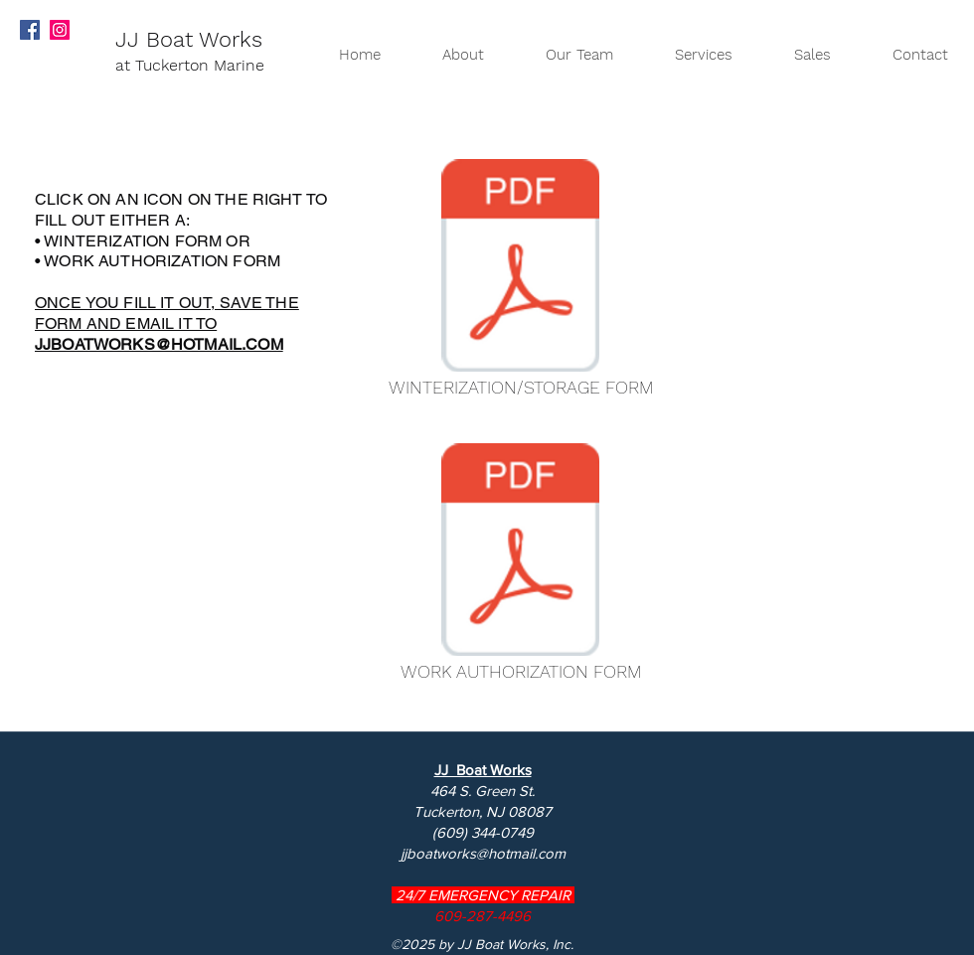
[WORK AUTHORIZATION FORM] (520, 567)
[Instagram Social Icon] (60, 30)
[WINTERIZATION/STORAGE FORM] (520, 283)
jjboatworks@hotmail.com (483, 853)
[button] (796, 55)
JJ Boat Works (188, 39)
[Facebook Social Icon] (30, 30)
